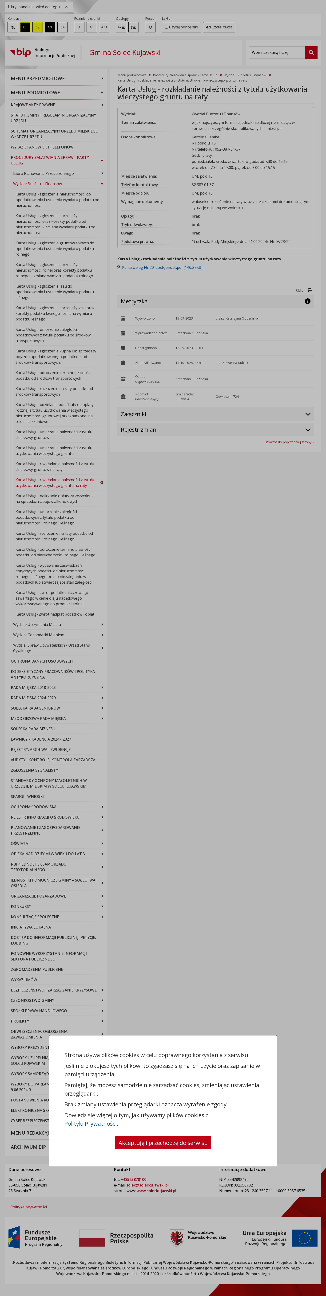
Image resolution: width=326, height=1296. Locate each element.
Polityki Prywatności (90, 1123)
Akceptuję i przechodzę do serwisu (163, 1143)
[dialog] (163, 648)
